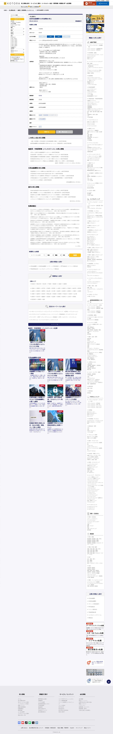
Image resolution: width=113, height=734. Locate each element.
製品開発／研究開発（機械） (93, 540)
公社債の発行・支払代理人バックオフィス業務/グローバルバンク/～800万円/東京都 (49, 154)
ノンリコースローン (45, 319)
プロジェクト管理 (92, 434)
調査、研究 (89, 287)
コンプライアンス (91, 378)
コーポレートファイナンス (36, 311)
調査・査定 (89, 136)
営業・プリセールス (93, 440)
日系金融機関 (42, 119)
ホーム (19, 699)
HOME (5, 10)
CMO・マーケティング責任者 (93, 344)
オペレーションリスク (92, 125)
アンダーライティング (71, 314)
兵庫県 (79, 291)
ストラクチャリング (35, 314)
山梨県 (33, 291)
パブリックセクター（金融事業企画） (95, 48)
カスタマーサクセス (91, 450)
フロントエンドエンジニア (92, 479)
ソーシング (55, 314)
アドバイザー (33, 317)
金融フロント (91, 163)
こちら (16, 60)
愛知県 (54, 284)
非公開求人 (18, 22)
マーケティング (90, 341)
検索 (75, 255)
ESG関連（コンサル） (93, 211)
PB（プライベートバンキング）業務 (94, 167)
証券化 (66, 311)
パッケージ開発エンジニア (92, 477)
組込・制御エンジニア (92, 500)
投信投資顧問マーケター (92, 96)
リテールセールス (91, 169)
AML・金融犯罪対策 (91, 383)
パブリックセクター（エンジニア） (94, 406)
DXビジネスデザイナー (92, 413)
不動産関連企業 (34, 269)
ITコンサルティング (93, 234)
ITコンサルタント (91, 236)
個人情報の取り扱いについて (36, 727)
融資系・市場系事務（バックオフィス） (26, 10)
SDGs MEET (62, 712)
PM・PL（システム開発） (92, 436)
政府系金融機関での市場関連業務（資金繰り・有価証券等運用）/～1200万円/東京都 (49, 156)
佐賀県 (53, 296)
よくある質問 (21, 712)
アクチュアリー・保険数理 (92, 130)
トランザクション (34, 319)
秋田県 (53, 288)
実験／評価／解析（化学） (92, 551)
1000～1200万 (14, 39)
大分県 (69, 296)
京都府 (33, 293)
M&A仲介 (89, 266)
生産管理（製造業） (91, 567)
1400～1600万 (14, 42)
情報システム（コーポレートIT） (94, 455)
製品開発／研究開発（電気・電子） (94, 538)
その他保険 (89, 140)
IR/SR (88, 340)
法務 (88, 376)
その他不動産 (90, 117)
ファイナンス (73, 317)
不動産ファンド (90, 83)
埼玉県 (44, 284)
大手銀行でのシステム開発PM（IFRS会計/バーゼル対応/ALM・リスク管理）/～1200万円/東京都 (52, 175)
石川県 (53, 291)
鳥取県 (54, 293)
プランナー (89, 523)
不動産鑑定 (89, 106)
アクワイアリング (91, 185)
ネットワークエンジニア (92, 495)
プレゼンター (90, 93)
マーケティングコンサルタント (93, 281)
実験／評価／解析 (92, 547)
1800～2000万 (14, 45)
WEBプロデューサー (91, 465)
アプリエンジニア (91, 502)
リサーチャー (90, 291)
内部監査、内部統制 (91, 374)
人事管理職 (89, 364)
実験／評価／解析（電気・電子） (94, 548)
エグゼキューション (46, 314)
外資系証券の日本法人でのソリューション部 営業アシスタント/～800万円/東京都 (49, 158)
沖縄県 (39, 299)
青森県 (38, 288)
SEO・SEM (89, 471)
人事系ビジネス (92, 362)
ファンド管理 (90, 94)
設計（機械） (90, 560)
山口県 (75, 293)
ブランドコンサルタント (92, 283)
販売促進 (89, 530)
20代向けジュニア (42, 710)
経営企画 (89, 338)
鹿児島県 (33, 299)
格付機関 (89, 193)
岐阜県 (64, 291)
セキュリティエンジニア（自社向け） (95, 382)
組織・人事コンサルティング (95, 247)
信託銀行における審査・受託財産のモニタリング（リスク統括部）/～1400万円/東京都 (49, 194)
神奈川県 (39, 284)
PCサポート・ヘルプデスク (93, 458)
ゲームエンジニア (91, 499)
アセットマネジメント (92, 103)
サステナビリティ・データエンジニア (95, 420)
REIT (39, 317)
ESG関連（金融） (92, 52)
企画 (88, 345)
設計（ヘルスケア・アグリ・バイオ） (95, 563)
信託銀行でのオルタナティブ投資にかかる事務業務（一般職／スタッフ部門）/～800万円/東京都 (52, 161)
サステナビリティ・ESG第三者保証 (94, 215)
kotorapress (61, 708)
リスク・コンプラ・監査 (94, 372)
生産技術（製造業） (91, 569)
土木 (88, 115)
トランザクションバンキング (93, 159)
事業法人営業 (90, 166)
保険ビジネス (91, 128)
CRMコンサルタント (91, 239)
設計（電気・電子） (91, 559)
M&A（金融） (90, 63)
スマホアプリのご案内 (23, 713)
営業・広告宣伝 (92, 517)
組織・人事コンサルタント (92, 249)
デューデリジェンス (47, 317)
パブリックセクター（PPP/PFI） (94, 50)
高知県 (48, 296)
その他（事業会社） (91, 359)
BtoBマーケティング (91, 342)
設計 (89, 557)
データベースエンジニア (92, 490)
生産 (89, 565)
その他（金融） (92, 190)
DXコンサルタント (91, 243)
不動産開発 (89, 107)
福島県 (64, 288)
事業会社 (57, 269)
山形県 (58, 288)
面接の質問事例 (22, 707)
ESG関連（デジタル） (93, 418)
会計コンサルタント (91, 258)
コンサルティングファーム (46, 269)
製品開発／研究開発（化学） (93, 541)
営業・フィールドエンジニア (95, 580)
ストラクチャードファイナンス (93, 71)
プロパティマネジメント (92, 104)
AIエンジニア (90, 416)
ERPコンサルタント (91, 238)
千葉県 (49, 284)
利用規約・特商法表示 (50, 727)
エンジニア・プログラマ (94, 475)
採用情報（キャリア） (84, 707)
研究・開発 (91, 537)
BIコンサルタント (91, 240)
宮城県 (48, 288)
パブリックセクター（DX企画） (94, 403)
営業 (88, 524)
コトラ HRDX (62, 705)
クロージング (54, 319)
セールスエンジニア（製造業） (93, 582)
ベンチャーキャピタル (92, 84)
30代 (15, 24)
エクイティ (65, 317)
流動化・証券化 (90, 73)
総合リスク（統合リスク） (92, 121)
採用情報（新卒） (83, 708)
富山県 (48, 291)
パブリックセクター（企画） (95, 305)
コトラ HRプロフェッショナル (66, 699)
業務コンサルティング (93, 225)
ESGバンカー (90, 58)
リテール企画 (90, 180)
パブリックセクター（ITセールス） (94, 407)
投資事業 (90, 75)
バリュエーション (74, 311)
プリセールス (90, 445)
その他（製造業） (91, 577)
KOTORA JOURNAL (63, 710)
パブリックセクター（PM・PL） (94, 404)
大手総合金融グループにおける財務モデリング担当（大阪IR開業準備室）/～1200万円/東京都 (51, 177)
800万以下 (13, 37)
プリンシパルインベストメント (93, 77)
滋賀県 (38, 293)
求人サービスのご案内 (23, 702)
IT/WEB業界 (41, 705)
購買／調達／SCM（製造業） (93, 570)
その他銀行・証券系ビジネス (95, 173)
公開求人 (13, 22)
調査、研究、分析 (92, 285)
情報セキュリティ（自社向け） (93, 379)
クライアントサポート (92, 355)
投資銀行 (55, 317)
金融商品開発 (90, 151)
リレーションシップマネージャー (94, 157)
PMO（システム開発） (92, 438)
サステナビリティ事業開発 (92, 319)
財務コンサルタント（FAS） (93, 256)
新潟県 (38, 291)
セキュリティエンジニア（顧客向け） (95, 497)
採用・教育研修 (90, 366)
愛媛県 (43, 296)
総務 (88, 347)
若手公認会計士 (42, 708)
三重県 (74, 291)
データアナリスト (91, 509)
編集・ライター (90, 525)
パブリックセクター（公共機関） (94, 312)
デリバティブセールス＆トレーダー (94, 148)
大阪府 (60, 284)
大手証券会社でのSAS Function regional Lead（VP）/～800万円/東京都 (46, 173)
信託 (88, 175)
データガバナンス (91, 507)
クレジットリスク (91, 123)
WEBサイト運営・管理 (92, 459)
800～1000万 (14, 38)
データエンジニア (91, 492)
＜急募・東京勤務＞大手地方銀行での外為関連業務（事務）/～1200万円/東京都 (48, 141)
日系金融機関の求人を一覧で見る (73, 182)
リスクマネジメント (93, 119)
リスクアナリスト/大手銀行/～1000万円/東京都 (40, 180)
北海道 (33, 288)
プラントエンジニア (91, 574)
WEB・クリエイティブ (94, 462)
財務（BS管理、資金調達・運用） (94, 329)
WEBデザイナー (90, 468)
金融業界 (40, 700)
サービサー (89, 192)
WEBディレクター (91, 469)
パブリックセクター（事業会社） (94, 307)
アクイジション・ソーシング (93, 102)
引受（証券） (90, 179)
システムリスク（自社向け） (93, 381)
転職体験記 (20, 708)
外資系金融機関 (42, 266)
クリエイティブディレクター (93, 521)
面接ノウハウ (21, 705)
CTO (88, 428)
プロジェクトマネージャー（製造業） (95, 576)
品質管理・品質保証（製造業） (93, 571)
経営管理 (90, 386)
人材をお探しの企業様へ (100, 0)
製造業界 (40, 707)
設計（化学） (90, 561)
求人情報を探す (12, 10)
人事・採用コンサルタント (92, 250)
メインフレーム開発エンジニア (93, 478)
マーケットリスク (91, 124)
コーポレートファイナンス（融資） (94, 156)
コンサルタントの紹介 (23, 703)
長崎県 (58, 296)
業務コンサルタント (91, 227)
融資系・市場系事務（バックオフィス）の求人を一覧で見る (67, 163)
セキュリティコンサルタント (93, 275)
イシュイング (90, 186)
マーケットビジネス (93, 142)
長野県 (43, 291)
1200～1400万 (14, 41)
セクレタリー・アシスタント (93, 348)
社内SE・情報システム (94, 453)
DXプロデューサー (91, 412)
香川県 (38, 296)
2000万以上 (13, 46)
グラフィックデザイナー (92, 518)
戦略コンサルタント (91, 223)
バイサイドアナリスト (92, 91)
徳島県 (33, 296)
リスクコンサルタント (92, 271)
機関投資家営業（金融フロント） (94, 170)
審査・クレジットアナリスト (93, 160)
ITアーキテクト (90, 242)
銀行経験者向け (42, 712)
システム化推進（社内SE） (93, 456)
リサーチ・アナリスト (92, 150)
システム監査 (90, 375)
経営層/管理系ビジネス (43, 703)
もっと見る (77, 246)
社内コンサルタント (91, 430)
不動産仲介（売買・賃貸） (92, 114)
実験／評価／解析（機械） (92, 550)
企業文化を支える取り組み (85, 702)
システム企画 (90, 432)
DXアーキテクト (90, 414)
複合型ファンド (90, 81)
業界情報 (20, 710)
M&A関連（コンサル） (93, 263)
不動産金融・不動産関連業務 (95, 98)
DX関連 (90, 410)
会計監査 (89, 334)
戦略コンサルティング (93, 221)
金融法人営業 (90, 164)
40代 (18, 24)
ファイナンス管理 (92, 322)
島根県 (60, 293)
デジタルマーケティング (92, 467)
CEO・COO (89, 388)
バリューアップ (48, 311)
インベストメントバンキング (95, 61)
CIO (88, 429)
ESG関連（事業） (92, 315)
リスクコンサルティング (94, 269)
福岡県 (65, 284)
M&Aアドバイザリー (91, 265)
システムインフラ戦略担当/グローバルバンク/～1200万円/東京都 (45, 199)
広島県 (70, 293)
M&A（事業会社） (91, 358)
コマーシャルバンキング (94, 154)
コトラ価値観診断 (63, 700)
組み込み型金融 (90, 187)
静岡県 (69, 291)
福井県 (58, 291)
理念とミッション (83, 700)
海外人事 (89, 369)
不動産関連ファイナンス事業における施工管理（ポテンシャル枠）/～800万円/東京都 (49, 171)
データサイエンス (92, 504)
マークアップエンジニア (92, 464)
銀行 (40, 126)
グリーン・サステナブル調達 (93, 573)
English (107, 0)
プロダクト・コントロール (92, 331)
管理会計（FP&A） (91, 328)
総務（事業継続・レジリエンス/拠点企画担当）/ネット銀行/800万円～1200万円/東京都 (50, 192)
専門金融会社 (64, 266)
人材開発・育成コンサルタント (93, 252)
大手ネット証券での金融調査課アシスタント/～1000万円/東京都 (44, 152)
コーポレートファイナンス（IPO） (94, 70)
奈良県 (43, 293)
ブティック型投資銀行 (53, 266)
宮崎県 (74, 296)
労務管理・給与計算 (91, 368)
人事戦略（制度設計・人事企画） (94, 365)
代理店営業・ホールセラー (92, 137)
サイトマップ (79, 727)
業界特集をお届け (42, 699)
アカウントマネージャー (92, 446)
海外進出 (90, 391)
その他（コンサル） (93, 294)
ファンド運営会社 (73, 266)
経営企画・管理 (92, 426)
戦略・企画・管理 (92, 336)
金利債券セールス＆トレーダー (93, 147)
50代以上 (13, 26)
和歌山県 (49, 293)
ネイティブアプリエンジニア (93, 489)
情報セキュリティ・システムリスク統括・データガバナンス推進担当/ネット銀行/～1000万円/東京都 (53, 196)
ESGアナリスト (90, 57)
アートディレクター (91, 520)
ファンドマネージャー (92, 89)
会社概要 (81, 699)
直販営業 (89, 138)
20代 (12, 24)
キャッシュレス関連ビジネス (95, 183)
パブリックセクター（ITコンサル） (94, 208)
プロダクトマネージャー (92, 356)
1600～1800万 (14, 44)
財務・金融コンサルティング (95, 254)
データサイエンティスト (92, 506)
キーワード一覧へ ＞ (55, 324)
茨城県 (69, 288)
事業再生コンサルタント (92, 232)
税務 (88, 332)
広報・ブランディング (92, 528)
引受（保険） (90, 134)
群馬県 (79, 288)
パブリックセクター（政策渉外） (94, 311)
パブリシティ (82, 705)
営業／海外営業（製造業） (92, 586)
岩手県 (43, 288)
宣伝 (88, 527)
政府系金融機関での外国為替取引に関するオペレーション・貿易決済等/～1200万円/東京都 (50, 143)
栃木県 (74, 288)
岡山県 (65, 293)
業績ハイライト (82, 703)
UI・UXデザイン (90, 472)
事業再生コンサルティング (94, 230)
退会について (87, 727)
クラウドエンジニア (91, 488)
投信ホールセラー (91, 90)
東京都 (40, 95)
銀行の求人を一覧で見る (75, 201)
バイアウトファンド (58, 311)
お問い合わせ (24, 727)
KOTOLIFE (61, 707)
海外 (44, 299)
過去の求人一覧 (22, 715)
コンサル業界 (41, 702)
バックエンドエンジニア (92, 481)
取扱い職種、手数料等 (63, 727)
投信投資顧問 (91, 87)
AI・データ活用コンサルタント (93, 244)
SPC (60, 317)
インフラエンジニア (91, 493)
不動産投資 (62, 314)
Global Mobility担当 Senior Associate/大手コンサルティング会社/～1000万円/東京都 (49, 190)
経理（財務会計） (91, 327)
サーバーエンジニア (91, 496)
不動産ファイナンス (91, 100)
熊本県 (64, 296)
